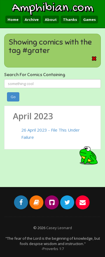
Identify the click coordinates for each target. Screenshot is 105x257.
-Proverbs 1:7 (52, 248)
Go (13, 96)
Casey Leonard (59, 227)
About (51, 19)
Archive (32, 19)
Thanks (70, 19)
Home (13, 19)
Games (89, 19)
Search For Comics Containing (34, 74)
